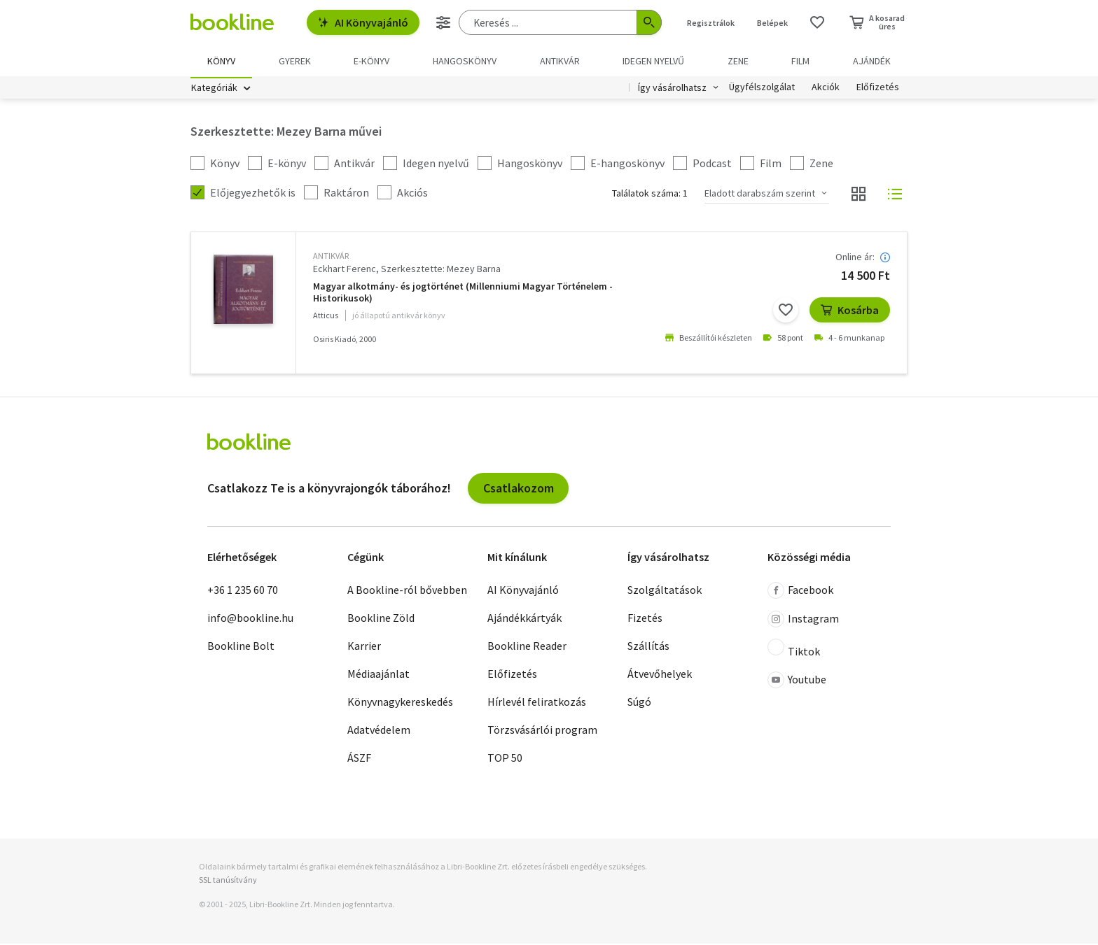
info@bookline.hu (250, 620)
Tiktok (793, 650)
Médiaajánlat (378, 676)
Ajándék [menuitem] (872, 61)
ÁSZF (359, 760)
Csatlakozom (518, 489)
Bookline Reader (527, 648)
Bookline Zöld (381, 620)
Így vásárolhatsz (672, 89)
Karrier (364, 648)
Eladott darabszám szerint (759, 195)
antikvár (331, 258)
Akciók (826, 89)
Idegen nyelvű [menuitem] (653, 61)
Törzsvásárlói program (542, 732)
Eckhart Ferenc (344, 270)
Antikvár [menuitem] (560, 61)
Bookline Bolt (240, 648)
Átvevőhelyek (659, 676)
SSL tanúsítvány (228, 881)
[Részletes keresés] (443, 22)
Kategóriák (214, 89)
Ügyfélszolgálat (762, 89)
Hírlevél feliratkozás (536, 704)
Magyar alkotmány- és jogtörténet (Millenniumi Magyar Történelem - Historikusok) (463, 294)
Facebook (800, 592)
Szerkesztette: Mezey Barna (441, 270)
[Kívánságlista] (817, 22)
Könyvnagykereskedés (400, 704)
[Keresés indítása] (649, 22)
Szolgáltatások (664, 592)
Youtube (796, 682)
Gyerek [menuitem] (295, 61)
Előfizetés (877, 89)
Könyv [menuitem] (221, 61)
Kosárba (850, 312)
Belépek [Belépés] (772, 22)
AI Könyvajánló (363, 22)
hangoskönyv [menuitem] (464, 61)
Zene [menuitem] (738, 61)
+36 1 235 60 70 (242, 592)
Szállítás (648, 648)
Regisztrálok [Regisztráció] (711, 22)
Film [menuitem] (800, 61)
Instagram (803, 621)
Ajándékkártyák (524, 620)
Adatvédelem (378, 732)
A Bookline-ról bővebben (407, 592)
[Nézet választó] (858, 195)
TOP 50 (504, 760)
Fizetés (644, 620)
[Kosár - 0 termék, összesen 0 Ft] (877, 22)
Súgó (639, 704)
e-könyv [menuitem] (371, 61)
